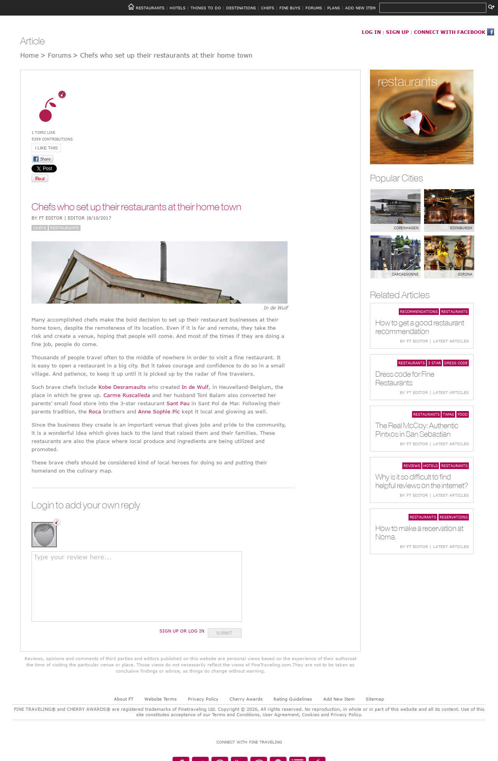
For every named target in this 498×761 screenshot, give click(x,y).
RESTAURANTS (150, 7)
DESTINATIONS (241, 7)
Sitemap (375, 698)
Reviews (411, 465)
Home (29, 55)
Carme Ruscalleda (126, 395)
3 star (434, 362)
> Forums (55, 55)
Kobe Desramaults (122, 387)
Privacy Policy (203, 698)
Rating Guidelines (293, 698)
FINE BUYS (289, 7)
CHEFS (267, 7)
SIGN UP (397, 32)
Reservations (454, 517)
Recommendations (419, 311)
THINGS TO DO (206, 7)
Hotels (430, 465)
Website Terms (160, 698)
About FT (123, 698)
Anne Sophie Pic (159, 411)
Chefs (39, 227)
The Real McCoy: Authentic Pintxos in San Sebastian (416, 429)
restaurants (407, 81)
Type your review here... (72, 557)
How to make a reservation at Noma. (419, 532)
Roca (95, 411)
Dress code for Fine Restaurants (404, 378)
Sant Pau (178, 403)
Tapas (448, 414)
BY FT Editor (71, 217)
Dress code (456, 362)
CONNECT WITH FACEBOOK (449, 32)
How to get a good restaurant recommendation (419, 327)
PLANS (333, 7)
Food (463, 414)
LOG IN (371, 32)
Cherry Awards (246, 698)
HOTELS (178, 7)
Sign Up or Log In (182, 630)
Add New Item (339, 698)
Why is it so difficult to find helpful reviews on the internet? (421, 481)
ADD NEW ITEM (360, 7)
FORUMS (313, 7)
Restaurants (64, 227)
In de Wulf (195, 387)
